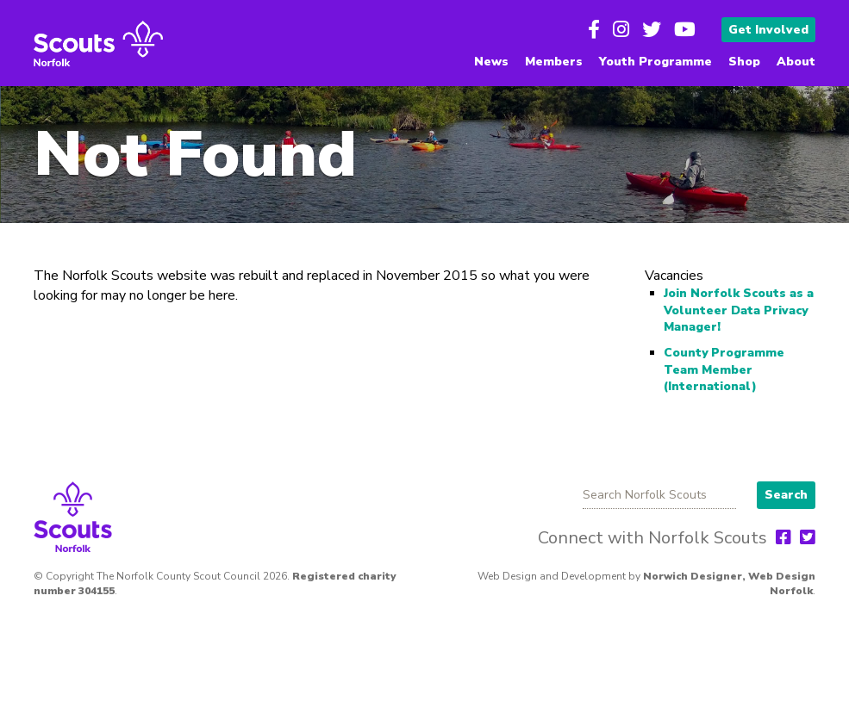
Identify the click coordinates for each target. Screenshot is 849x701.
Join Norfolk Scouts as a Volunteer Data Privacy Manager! (739, 310)
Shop (744, 61)
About (796, 61)
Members (554, 61)
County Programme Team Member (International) (724, 369)
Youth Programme (655, 61)
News (491, 61)
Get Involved (768, 30)
